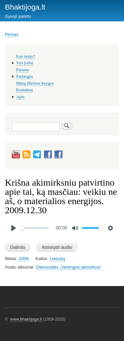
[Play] (13, 228)
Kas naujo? (25, 56)
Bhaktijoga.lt (25, 7)
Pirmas (11, 34)
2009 (24, 258)
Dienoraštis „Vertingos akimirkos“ (68, 267)
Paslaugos (24, 76)
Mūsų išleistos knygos (35, 83)
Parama (22, 69)
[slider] (35, 228)
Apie (20, 96)
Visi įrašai (24, 63)
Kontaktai (24, 90)
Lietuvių (57, 258)
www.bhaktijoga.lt (26, 319)
